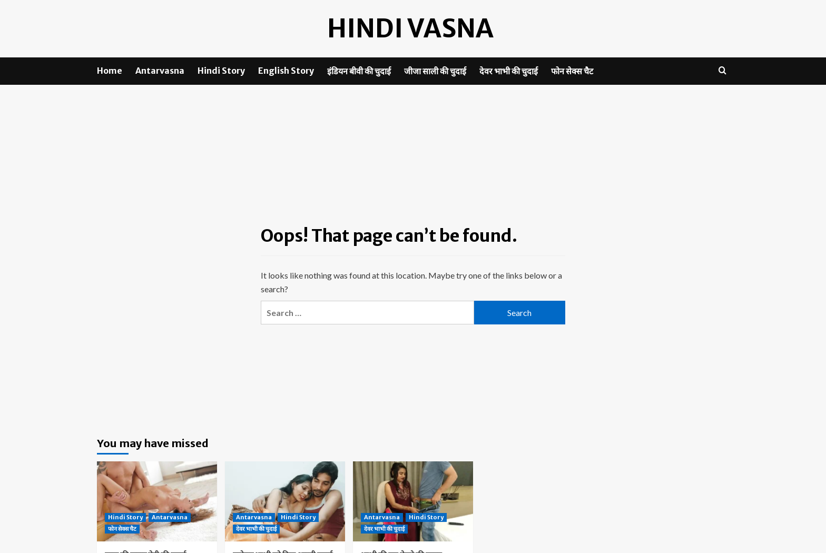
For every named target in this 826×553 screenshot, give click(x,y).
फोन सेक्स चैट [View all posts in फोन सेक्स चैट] (122, 528)
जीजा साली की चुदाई (435, 71)
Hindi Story (221, 70)
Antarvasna (159, 70)
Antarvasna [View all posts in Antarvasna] (170, 517)
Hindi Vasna (410, 28)
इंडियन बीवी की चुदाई (359, 71)
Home (109, 70)
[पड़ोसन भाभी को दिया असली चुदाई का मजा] (285, 501)
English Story (286, 70)
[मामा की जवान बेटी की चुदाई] (157, 501)
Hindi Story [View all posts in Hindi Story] (125, 517)
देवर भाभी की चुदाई (508, 71)
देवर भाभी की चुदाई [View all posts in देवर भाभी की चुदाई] (256, 528)
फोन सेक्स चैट (572, 71)
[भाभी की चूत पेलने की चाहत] (413, 501)
